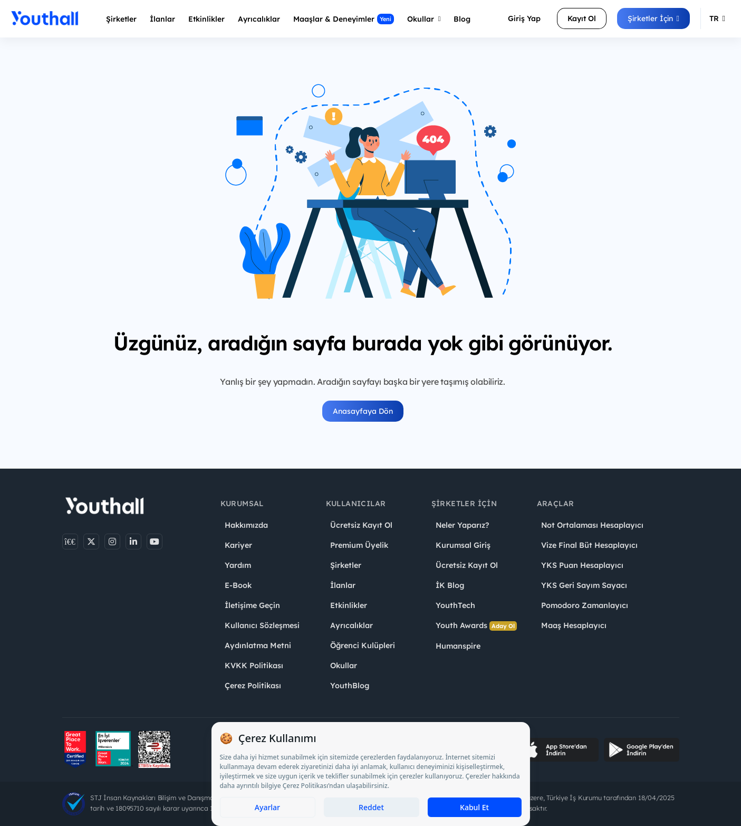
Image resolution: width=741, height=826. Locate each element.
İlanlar (162, 19)
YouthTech (455, 605)
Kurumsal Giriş (463, 545)
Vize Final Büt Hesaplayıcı (589, 545)
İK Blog (450, 585)
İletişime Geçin (252, 605)
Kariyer (238, 545)
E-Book (238, 585)
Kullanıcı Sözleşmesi (262, 625)
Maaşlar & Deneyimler (343, 19)
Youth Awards (476, 626)
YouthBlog (349, 685)
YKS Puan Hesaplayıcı (582, 565)
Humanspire (458, 646)
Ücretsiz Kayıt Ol (361, 525)
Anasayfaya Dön (363, 411)
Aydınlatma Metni (258, 645)
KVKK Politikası (254, 665)
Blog (462, 19)
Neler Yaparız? (462, 525)
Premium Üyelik (359, 545)
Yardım (238, 565)
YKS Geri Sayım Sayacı (584, 585)
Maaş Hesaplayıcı (574, 625)
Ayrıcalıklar (351, 625)
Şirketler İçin (653, 18)
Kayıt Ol (581, 18)
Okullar (424, 19)
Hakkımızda (246, 525)
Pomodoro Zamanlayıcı (584, 605)
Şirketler (121, 19)
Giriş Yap (524, 18)
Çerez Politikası (253, 685)
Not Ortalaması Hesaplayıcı (592, 525)
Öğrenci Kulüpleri (362, 645)
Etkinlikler (206, 19)
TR (717, 18)
